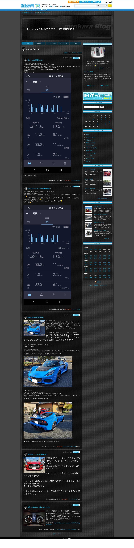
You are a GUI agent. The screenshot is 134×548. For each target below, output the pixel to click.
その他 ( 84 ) (89, 150)
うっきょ (86, 71)
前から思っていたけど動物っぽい (38, 454)
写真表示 (79, 52)
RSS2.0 (98, 282)
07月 (86, 258)
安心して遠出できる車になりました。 (39, 507)
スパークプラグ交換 (90, 170)
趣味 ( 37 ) (88, 161)
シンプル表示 (73, 52)
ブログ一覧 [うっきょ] (44, 12)
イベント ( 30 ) (90, 158)
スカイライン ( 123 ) (91, 148)
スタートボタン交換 (90, 188)
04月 (100, 249)
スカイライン (74, 529)
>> (101, 111)
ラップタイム (63, 43)
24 (97, 124)
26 (105, 124)
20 (109, 122)
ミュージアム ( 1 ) (90, 137)
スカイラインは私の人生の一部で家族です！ (50, 29)
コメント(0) (57, 529)
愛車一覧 (107, 238)
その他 (74, 446)
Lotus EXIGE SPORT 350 (36, 317)
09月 (95, 258)
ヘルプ (103, 1)
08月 (91, 258)
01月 (86, 249)
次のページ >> (56, 534)
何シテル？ (101, 68)
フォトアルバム (51, 43)
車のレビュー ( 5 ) (90, 142)
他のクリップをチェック (103, 198)
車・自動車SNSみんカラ (28, 12)
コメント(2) (64, 499)
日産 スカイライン (99, 206)
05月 (104, 256)
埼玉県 (91, 71)
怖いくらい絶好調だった (35, 60)
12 (105, 119)
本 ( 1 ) (87, 134)
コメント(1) (67, 180)
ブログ (36, 12)
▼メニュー (75, 43)
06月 (109, 256)
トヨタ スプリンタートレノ (101, 214)
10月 (100, 258)
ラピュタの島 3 (89, 179)
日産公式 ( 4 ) (89, 140)
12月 (109, 258)
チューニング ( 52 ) (91, 153)
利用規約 (96, 285)
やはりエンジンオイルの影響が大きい (39, 188)
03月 (95, 249)
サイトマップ (103, 285)
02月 (91, 249)
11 (101, 119)
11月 (104, 258)
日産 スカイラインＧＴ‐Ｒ (101, 230)
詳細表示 (66, 52)
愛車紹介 (39, 43)
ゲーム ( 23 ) (89, 156)
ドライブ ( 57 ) (90, 145)
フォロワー (104, 85)
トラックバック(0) (75, 180)
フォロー (91, 85)
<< (94, 111)
